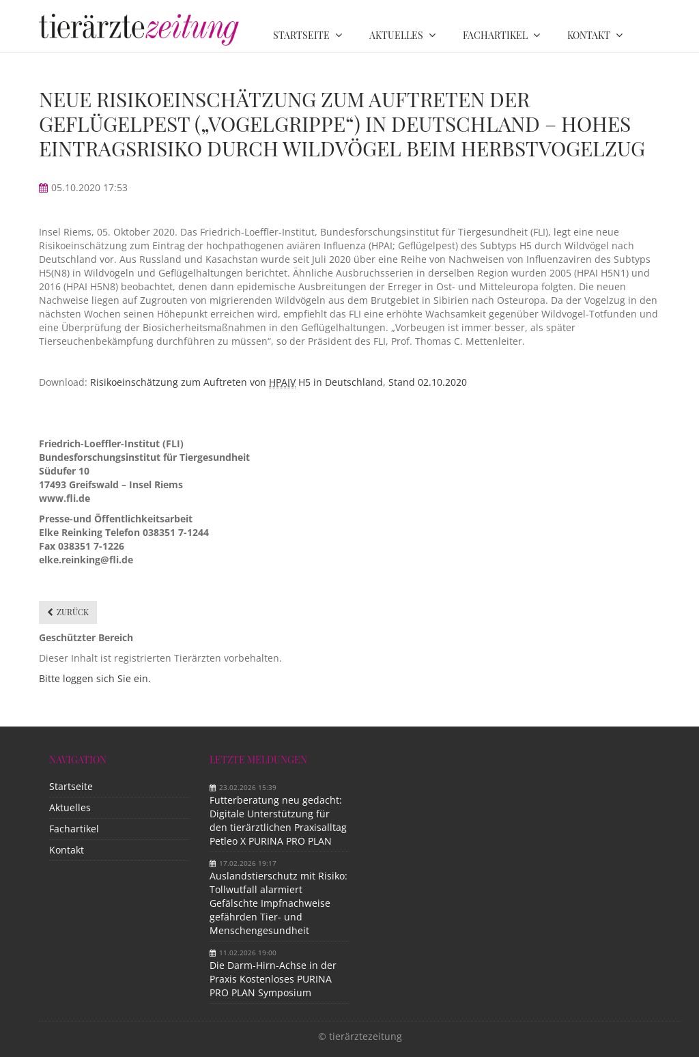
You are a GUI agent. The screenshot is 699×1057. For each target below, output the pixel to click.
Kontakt (66, 849)
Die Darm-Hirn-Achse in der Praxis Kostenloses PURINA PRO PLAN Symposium (273, 979)
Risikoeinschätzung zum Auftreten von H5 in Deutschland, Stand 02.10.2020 (277, 382)
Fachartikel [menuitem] (495, 35)
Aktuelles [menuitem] (396, 35)
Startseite (71, 786)
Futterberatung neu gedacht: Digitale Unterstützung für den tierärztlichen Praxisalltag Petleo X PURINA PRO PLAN (278, 820)
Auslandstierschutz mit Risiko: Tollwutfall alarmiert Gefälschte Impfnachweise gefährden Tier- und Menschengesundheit (278, 903)
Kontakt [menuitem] (588, 35)
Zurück (73, 611)
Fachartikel (74, 828)
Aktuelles (70, 807)
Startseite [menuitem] (301, 35)
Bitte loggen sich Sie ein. (95, 678)
